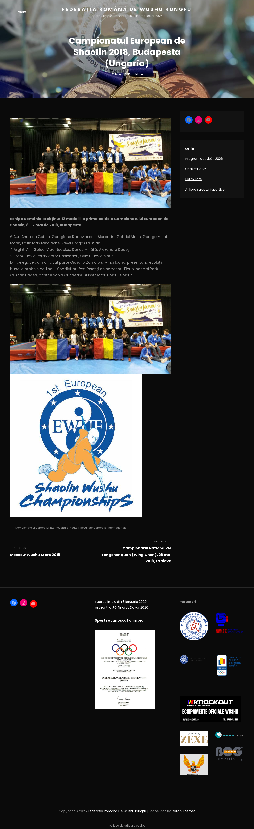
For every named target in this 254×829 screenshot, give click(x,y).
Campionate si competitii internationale (41, 528)
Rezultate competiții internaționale (103, 528)
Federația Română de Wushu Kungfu (127, 9)
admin (138, 74)
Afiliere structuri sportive (205, 189)
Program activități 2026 (204, 158)
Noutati (74, 528)
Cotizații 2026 (195, 169)
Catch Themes (183, 811)
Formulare (193, 179)
